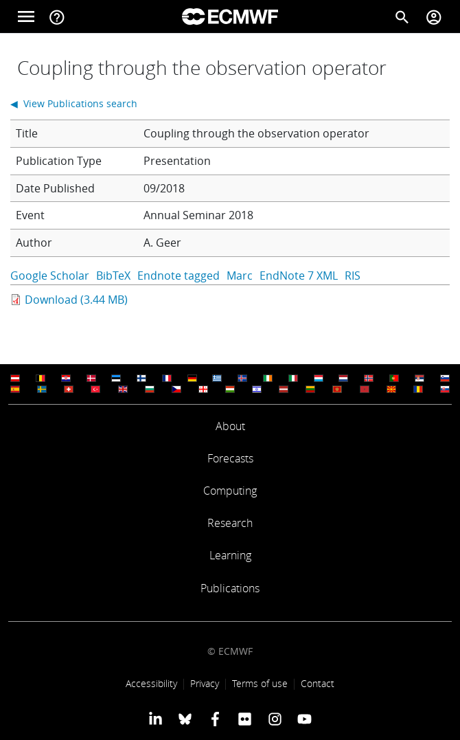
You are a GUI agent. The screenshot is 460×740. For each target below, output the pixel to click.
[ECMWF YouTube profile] (304, 718)
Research (230, 522)
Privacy (204, 683)
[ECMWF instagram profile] (274, 718)
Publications (230, 588)
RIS (352, 275)
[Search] (402, 16)
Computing (230, 490)
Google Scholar (49, 275)
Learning (230, 555)
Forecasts (230, 458)
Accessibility (151, 683)
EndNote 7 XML (299, 275)
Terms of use (260, 683)
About (230, 426)
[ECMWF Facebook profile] (215, 718)
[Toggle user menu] (434, 16)
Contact (317, 683)
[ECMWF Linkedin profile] (155, 718)
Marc (240, 275)
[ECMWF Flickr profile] (245, 718)
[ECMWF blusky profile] (185, 718)
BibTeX (113, 275)
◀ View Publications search (73, 103)
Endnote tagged (178, 275)
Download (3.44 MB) (76, 299)
